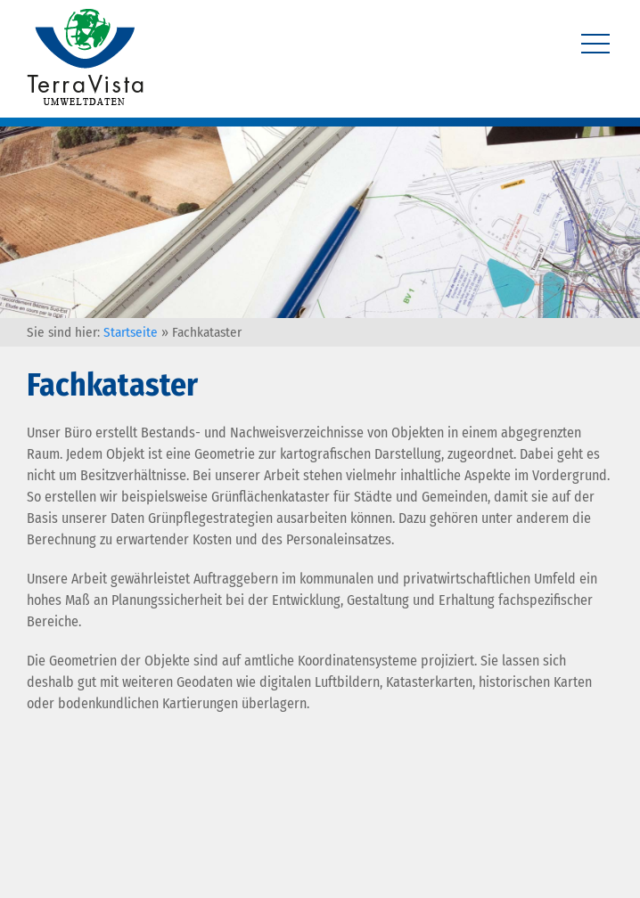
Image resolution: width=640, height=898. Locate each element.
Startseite (130, 332)
